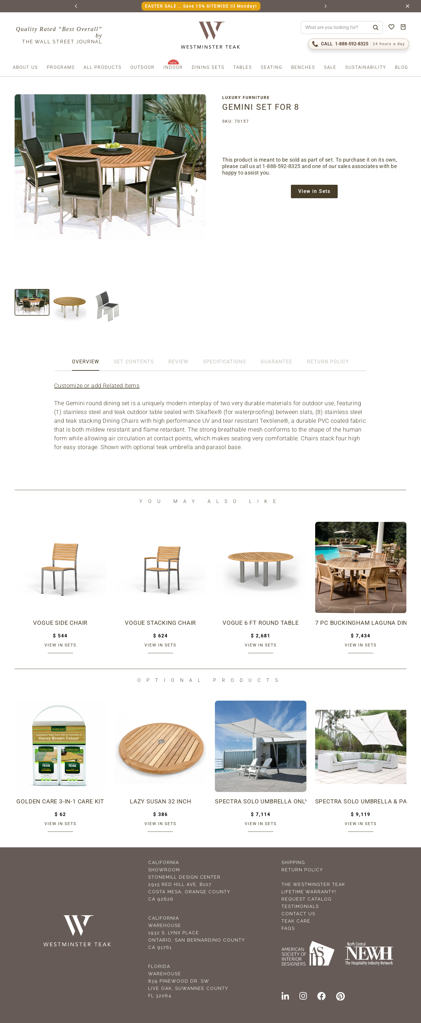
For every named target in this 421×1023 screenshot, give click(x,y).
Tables (242, 67)
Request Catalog (307, 899)
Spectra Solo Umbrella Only (260, 801)
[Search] (375, 27)
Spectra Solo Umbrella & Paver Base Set (361, 801)
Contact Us (298, 913)
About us (25, 67)
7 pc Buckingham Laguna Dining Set (361, 622)
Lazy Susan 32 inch (160, 801)
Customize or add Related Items (96, 385)
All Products (103, 67)
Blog (401, 67)
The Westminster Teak (313, 884)
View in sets (60, 645)
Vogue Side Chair (60, 622)
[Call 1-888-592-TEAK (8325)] (358, 43)
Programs (61, 67)
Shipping (293, 862)
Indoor (173, 67)
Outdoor (142, 67)
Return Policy (302, 870)
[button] (76, 6)
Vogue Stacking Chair (160, 622)
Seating (271, 67)
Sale (330, 67)
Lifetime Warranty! (309, 891)
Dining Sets (208, 67)
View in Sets (314, 191)
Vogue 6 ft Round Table (260, 622)
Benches (303, 67)
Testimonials (300, 906)
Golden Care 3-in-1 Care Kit (60, 801)
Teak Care (296, 921)
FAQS (288, 928)
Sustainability (365, 67)
